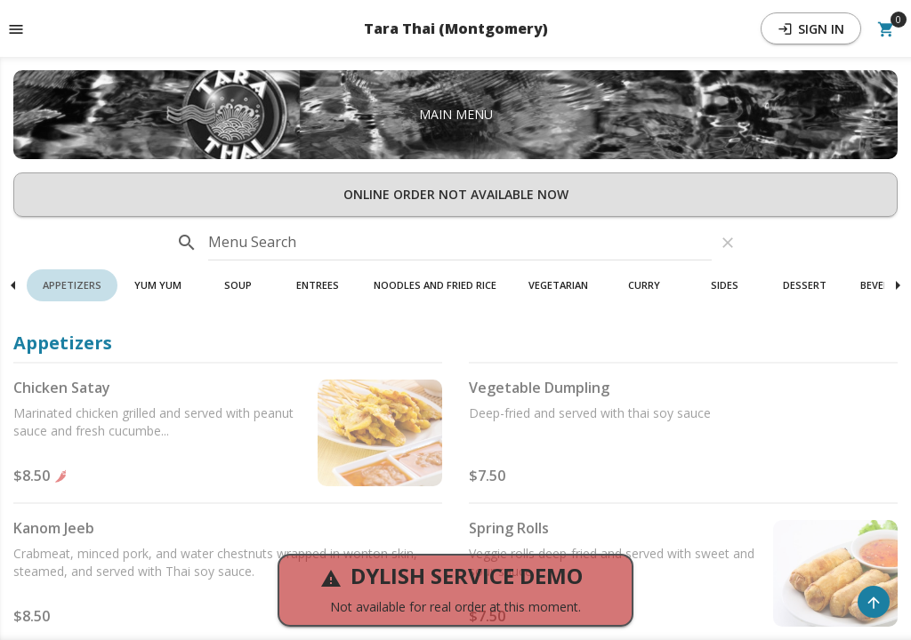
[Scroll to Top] (874, 602)
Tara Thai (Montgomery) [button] (456, 28)
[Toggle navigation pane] (16, 28)
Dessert (804, 285)
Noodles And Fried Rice (435, 285)
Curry (644, 285)
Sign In (811, 28)
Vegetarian (558, 285)
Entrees (317, 285)
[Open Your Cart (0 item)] (886, 28)
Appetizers (72, 285)
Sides (724, 285)
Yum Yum (157, 285)
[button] (72, 285)
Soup (238, 285)
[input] (460, 242)
